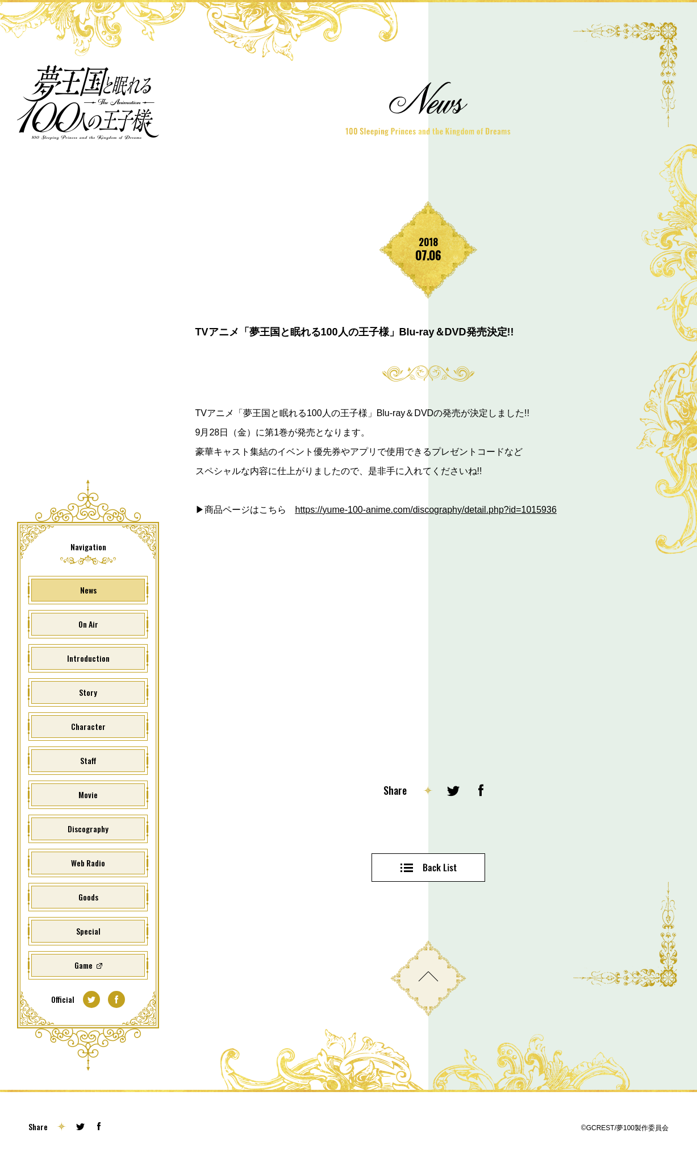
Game (83, 965)
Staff (88, 760)
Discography (88, 829)
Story (88, 692)
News (88, 590)
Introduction (88, 658)
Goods (88, 897)
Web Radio (88, 863)
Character (88, 726)
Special (88, 931)
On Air (88, 624)
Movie (88, 794)
